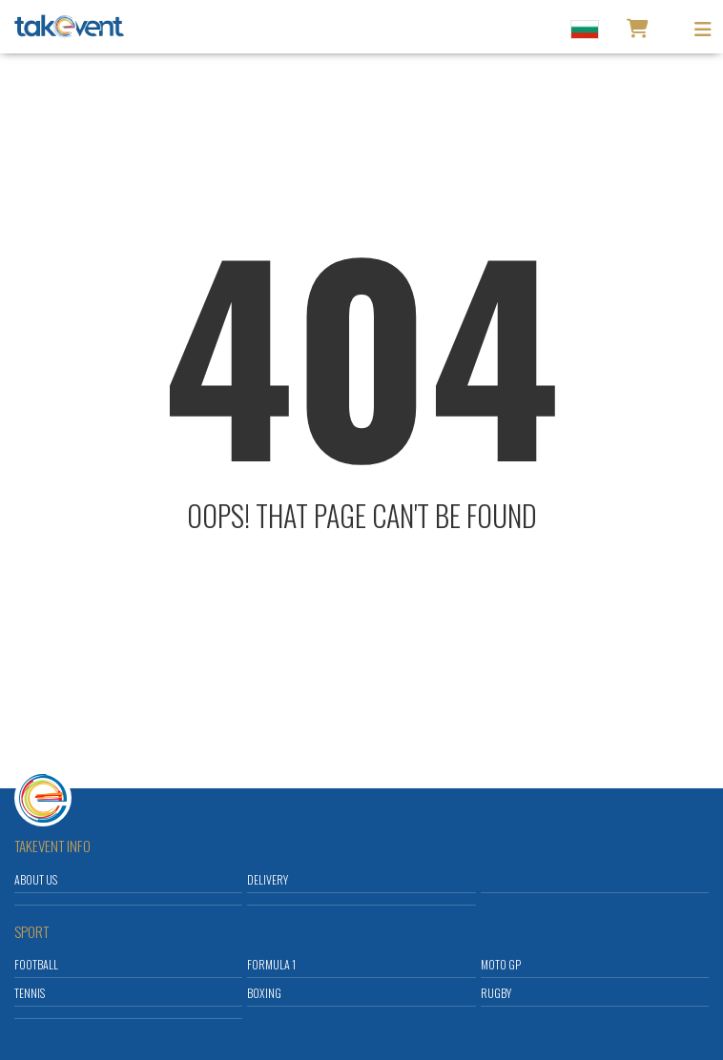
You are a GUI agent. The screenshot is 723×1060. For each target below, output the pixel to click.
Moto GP (501, 964)
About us (35, 879)
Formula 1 (271, 964)
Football (36, 964)
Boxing (264, 993)
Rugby (496, 993)
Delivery (267, 879)
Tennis (29, 993)
